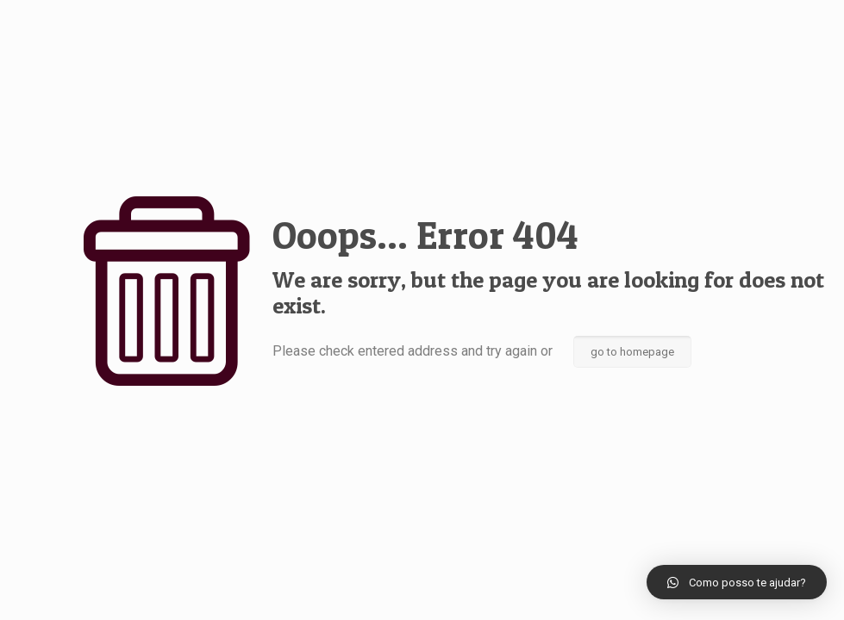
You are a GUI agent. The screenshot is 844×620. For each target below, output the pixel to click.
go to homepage (632, 351)
